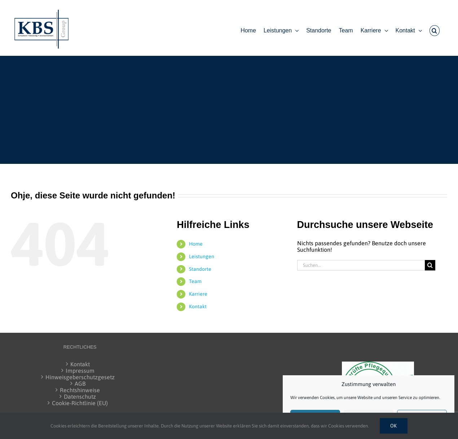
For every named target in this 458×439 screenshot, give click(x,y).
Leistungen (201, 256)
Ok (393, 425)
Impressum (80, 370)
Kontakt (198, 306)
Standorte (200, 269)
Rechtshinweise (80, 390)
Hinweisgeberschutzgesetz (80, 377)
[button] (435, 30)
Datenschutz (80, 396)
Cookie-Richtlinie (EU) (80, 403)
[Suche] (430, 265)
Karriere (198, 294)
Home (196, 244)
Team (195, 281)
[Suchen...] (361, 265)
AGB (80, 383)
